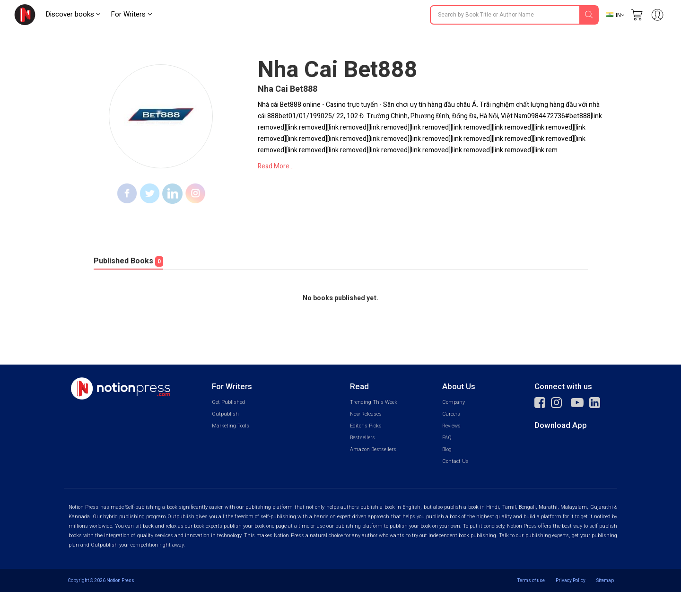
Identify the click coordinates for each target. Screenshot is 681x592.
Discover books (73, 14)
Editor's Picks (366, 426)
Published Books (128, 261)
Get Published (228, 402)
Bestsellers (362, 438)
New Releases (366, 414)
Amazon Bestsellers (373, 449)
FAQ (447, 438)
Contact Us (455, 461)
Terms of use (531, 580)
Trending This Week (373, 402)
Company (453, 402)
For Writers (131, 14)
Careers (451, 414)
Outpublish (225, 414)
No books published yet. (340, 298)
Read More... (276, 166)
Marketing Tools (230, 426)
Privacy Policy (570, 580)
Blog (447, 449)
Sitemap (605, 580)
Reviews (451, 426)
